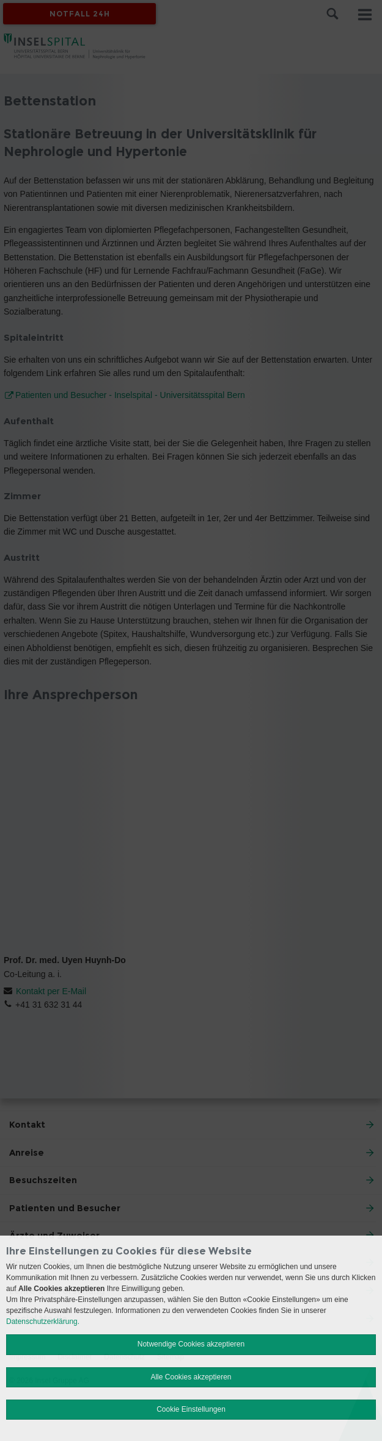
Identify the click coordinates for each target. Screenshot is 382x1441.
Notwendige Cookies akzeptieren (191, 1344)
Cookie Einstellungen (191, 1409)
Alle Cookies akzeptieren (190, 1377)
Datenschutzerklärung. (42, 1321)
